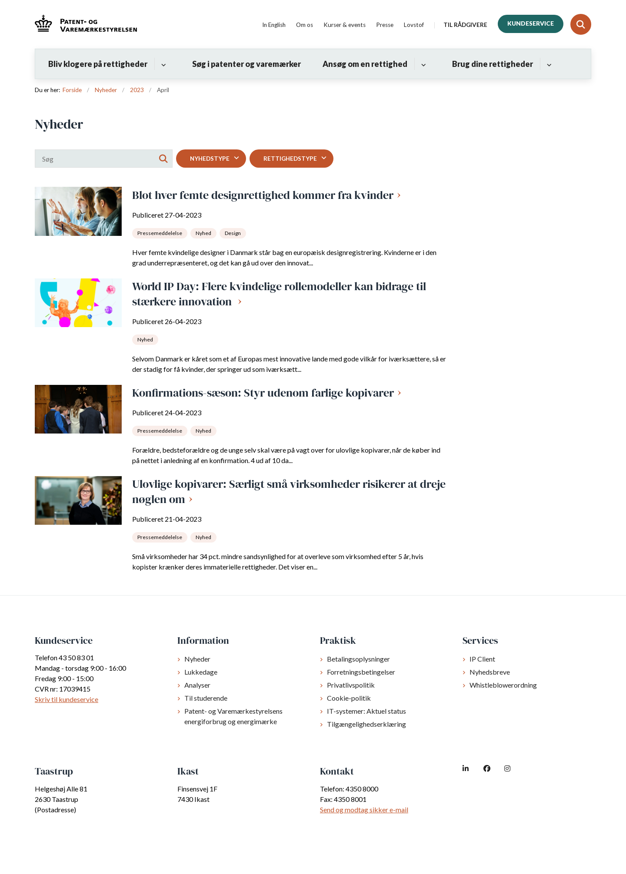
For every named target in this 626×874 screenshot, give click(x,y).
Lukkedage (200, 672)
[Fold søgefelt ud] (580, 24)
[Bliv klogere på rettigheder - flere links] (162, 64)
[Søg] (104, 158)
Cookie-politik (349, 698)
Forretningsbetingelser (361, 672)
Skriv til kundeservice (66, 699)
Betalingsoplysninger (358, 659)
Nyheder (197, 659)
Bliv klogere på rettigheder (97, 64)
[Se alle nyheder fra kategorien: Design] (234, 232)
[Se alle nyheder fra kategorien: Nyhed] (204, 232)
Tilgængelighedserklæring (366, 724)
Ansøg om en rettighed (365, 64)
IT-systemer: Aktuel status (366, 711)
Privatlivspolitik (351, 685)
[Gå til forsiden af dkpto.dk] (86, 24)
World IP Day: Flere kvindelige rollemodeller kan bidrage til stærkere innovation (279, 293)
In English (274, 25)
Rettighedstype (290, 158)
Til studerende (205, 698)
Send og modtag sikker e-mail (364, 809)
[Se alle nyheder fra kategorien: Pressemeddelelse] (160, 232)
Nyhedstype (210, 158)
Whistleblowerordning (503, 685)
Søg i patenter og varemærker (246, 64)
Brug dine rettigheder (492, 64)
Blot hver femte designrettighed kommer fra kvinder (262, 195)
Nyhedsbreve (490, 672)
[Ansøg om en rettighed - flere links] (422, 64)
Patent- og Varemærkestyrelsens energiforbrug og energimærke (233, 716)
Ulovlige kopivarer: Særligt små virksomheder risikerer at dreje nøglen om (289, 491)
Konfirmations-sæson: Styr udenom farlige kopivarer (263, 393)
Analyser (197, 685)
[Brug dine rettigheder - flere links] (548, 64)
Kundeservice (530, 23)
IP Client (482, 659)
